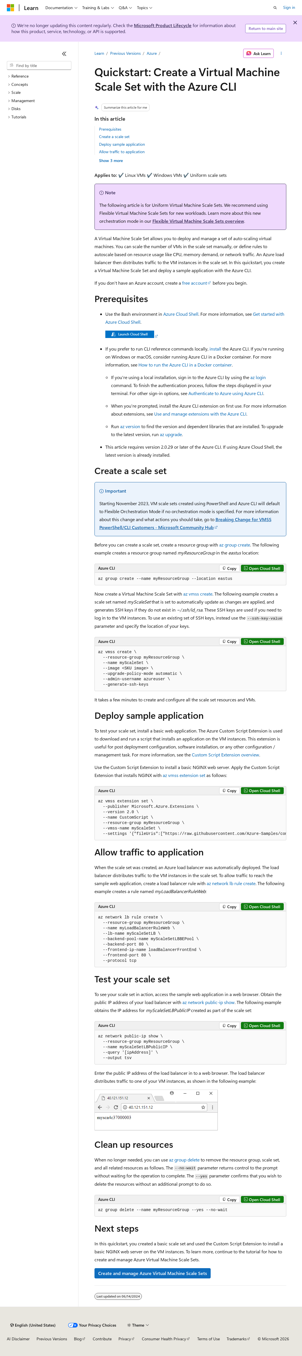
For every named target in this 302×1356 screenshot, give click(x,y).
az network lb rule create (231, 883)
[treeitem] (39, 76)
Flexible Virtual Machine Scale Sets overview (198, 221)
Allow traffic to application (122, 151)
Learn (99, 53)
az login (258, 377)
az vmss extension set (184, 775)
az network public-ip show (208, 1002)
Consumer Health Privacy (164, 1338)
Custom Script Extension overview (225, 755)
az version (130, 426)
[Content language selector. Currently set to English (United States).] (33, 1325)
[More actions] (281, 53)
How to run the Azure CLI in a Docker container (185, 365)
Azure (152, 53)
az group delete (184, 1160)
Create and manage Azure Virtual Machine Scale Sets (152, 1273)
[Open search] (275, 8)
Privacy (124, 1338)
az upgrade (171, 434)
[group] (190, 817)
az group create (234, 545)
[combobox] (39, 65)
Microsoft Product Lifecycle (163, 25)
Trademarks (237, 1338)
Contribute (102, 1338)
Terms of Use (208, 1338)
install (215, 349)
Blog (78, 1338)
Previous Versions (125, 53)
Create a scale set (114, 136)
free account (194, 283)
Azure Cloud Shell (180, 314)
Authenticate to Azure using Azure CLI (225, 393)
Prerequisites (110, 129)
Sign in (289, 7)
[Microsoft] (10, 7)
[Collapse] (64, 53)
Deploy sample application (122, 144)
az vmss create (197, 594)
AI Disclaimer (18, 1338)
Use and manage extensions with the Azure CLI (200, 414)
